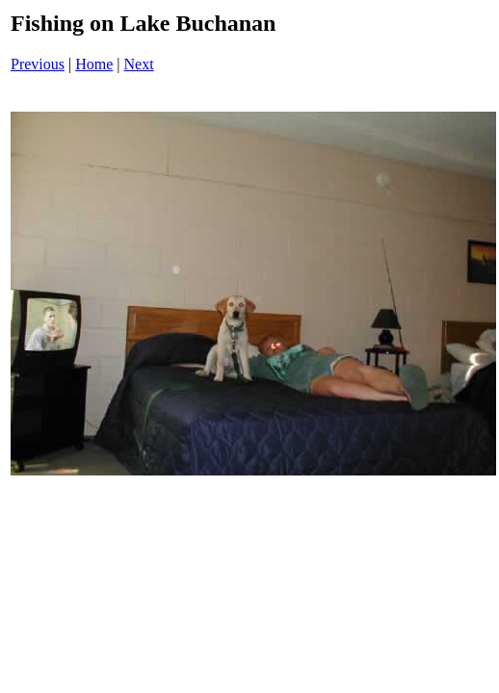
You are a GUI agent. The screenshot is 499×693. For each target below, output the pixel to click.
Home (94, 64)
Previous (38, 64)
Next (139, 64)
